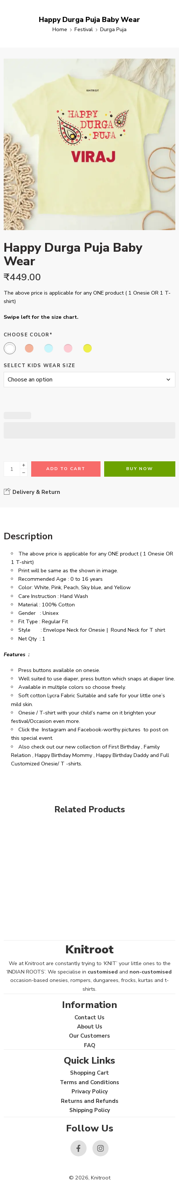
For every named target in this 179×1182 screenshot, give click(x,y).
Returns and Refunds (89, 1101)
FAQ (89, 1045)
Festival (83, 29)
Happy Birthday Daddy (122, 755)
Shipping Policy (89, 1110)
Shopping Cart (89, 1072)
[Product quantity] (12, 469)
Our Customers (89, 1035)
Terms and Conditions (89, 1082)
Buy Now (139, 469)
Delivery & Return (32, 492)
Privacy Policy (90, 1091)
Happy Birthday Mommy (63, 755)
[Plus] (24, 465)
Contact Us (89, 1017)
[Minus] (24, 473)
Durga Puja (113, 29)
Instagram (54, 729)
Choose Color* (28, 335)
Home (59, 29)
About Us (89, 1026)
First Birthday (124, 746)
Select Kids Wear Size (40, 365)
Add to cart (65, 469)
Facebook (89, 729)
